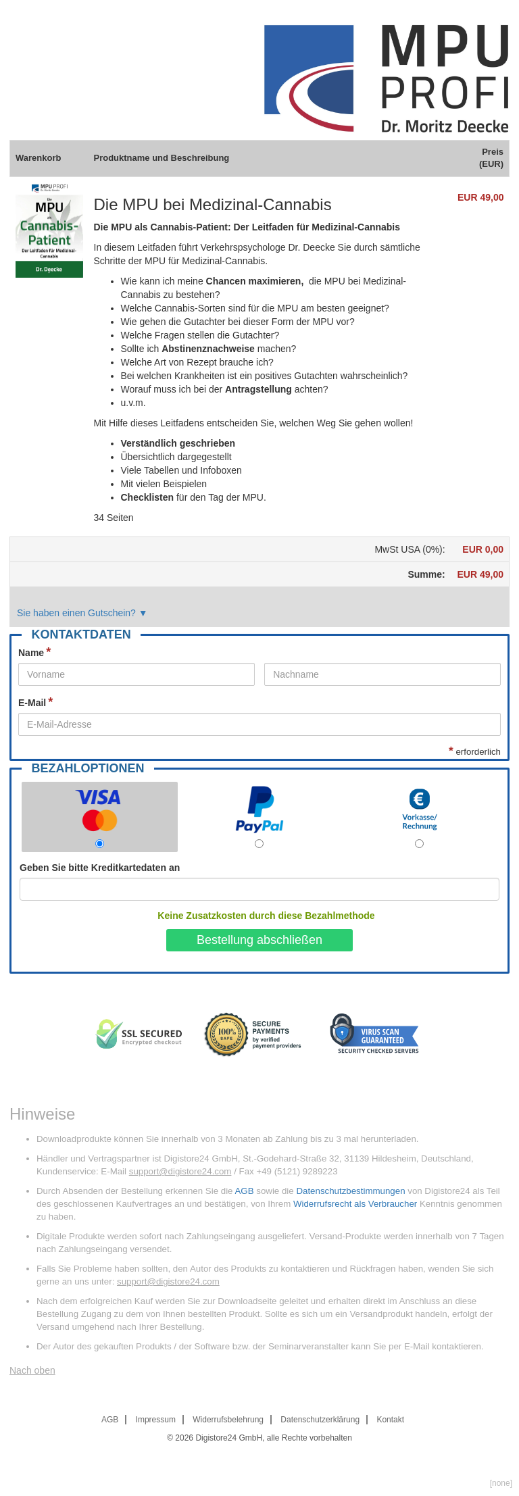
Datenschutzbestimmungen (350, 1191)
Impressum (156, 1419)
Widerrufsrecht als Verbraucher (355, 1204)
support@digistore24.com (180, 1171)
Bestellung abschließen (259, 940)
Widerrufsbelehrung (228, 1419)
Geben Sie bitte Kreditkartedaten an (100, 867)
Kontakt (390, 1419)
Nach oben (32, 1370)
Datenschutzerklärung (320, 1419)
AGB (243, 1191)
